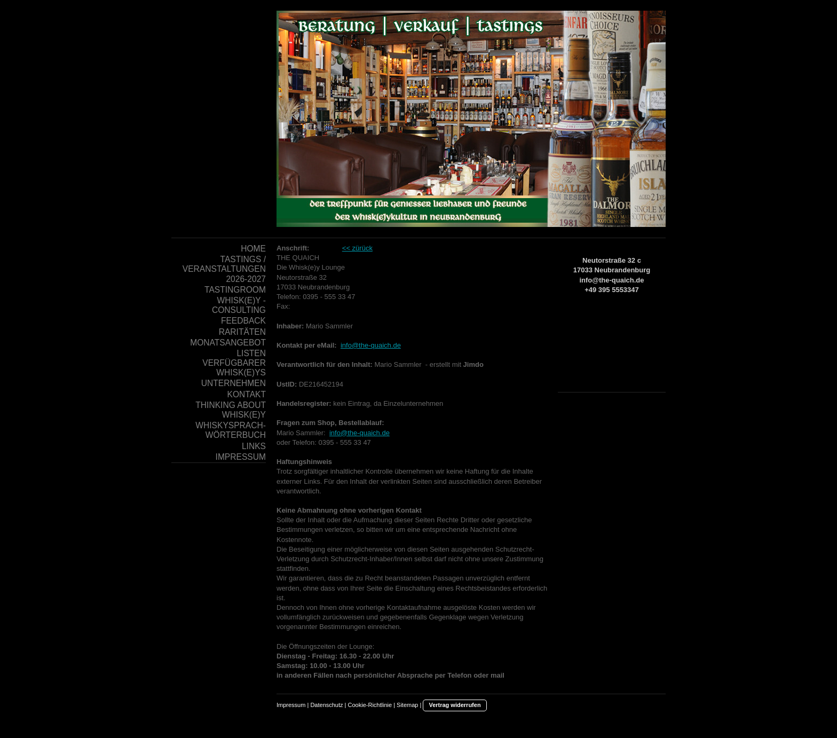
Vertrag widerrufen (454, 705)
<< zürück (357, 248)
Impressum (291, 705)
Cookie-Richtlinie (370, 705)
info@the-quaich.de (371, 345)
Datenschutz (326, 705)
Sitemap (407, 705)
